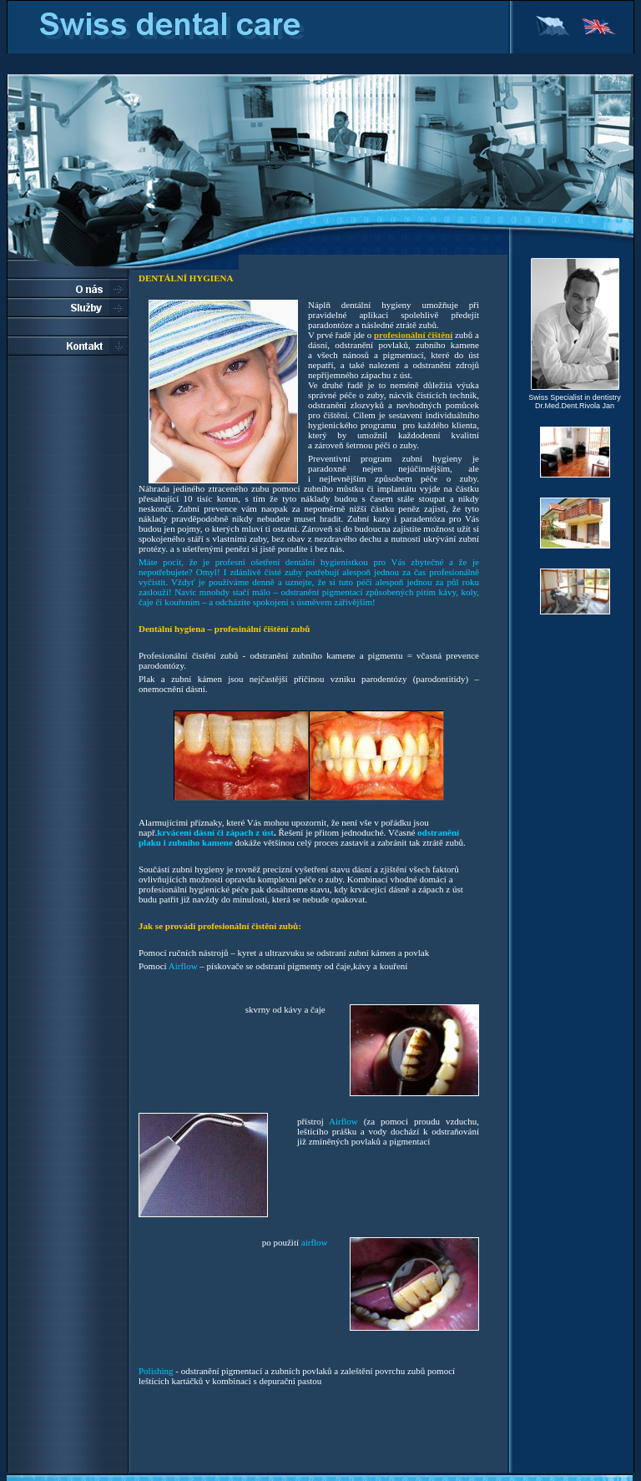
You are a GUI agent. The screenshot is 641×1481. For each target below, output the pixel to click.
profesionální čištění (413, 335)
